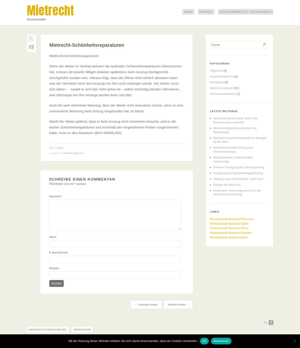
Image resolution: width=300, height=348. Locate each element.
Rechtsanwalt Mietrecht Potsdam (231, 233)
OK (204, 341)
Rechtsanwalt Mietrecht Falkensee (232, 219)
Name (52, 237)
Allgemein (216, 70)
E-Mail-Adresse (58, 252)
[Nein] (294, 341)
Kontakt (206, 12)
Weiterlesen (221, 341)
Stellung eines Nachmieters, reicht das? (238, 179)
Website (54, 268)
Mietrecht (50, 10)
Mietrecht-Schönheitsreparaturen (86, 45)
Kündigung (217, 82)
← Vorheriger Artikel (146, 304)
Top (265, 322)
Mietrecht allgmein (73, 153)
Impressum (83, 329)
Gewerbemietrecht (222, 76)
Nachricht (55, 196)
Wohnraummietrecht (223, 94)
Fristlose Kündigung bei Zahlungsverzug (238, 167)
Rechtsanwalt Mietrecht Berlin (229, 237)
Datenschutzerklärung (48, 329)
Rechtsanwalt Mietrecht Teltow (229, 228)
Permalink (31, 40)
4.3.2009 (58, 148)
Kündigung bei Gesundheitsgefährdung (238, 173)
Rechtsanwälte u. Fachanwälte (245, 12)
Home (188, 12)
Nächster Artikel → (178, 304)
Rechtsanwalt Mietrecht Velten (229, 223)
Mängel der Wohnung (227, 184)
